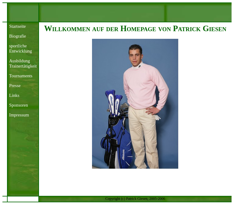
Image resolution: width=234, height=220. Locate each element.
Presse (14, 85)
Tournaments (20, 75)
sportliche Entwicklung (20, 48)
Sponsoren (18, 105)
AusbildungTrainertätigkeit (23, 63)
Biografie (17, 36)
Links (14, 95)
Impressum (19, 114)
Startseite (17, 26)
